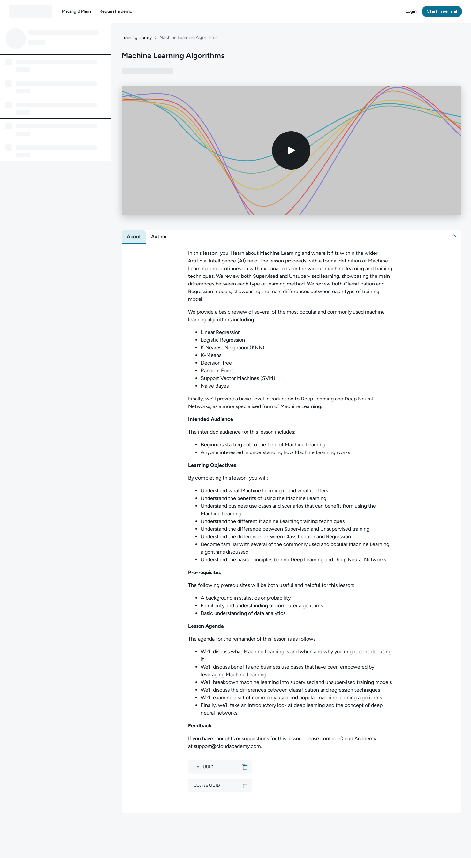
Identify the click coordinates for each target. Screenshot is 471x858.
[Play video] (291, 150)
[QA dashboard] (30, 11)
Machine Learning (280, 253)
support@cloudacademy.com (227, 746)
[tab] (134, 236)
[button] (76, 11)
